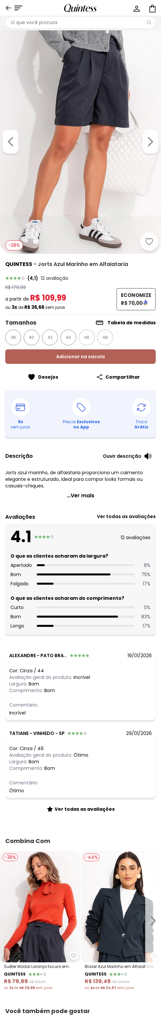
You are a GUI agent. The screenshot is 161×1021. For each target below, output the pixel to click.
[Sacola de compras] (152, 8)
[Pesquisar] (149, 22)
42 (50, 337)
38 (13, 337)
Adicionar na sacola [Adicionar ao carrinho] (80, 356)
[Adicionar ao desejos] (149, 241)
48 (105, 337)
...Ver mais (80, 495)
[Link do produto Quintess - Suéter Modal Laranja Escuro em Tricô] (40, 921)
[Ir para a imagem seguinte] (150, 142)
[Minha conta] (136, 8)
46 (86, 337)
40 (31, 337)
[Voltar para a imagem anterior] (10, 142)
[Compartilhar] (118, 377)
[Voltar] (8, 8)
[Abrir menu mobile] (18, 8)
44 (68, 337)
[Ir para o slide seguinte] (153, 921)
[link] (80, 278)
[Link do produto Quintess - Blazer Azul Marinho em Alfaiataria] (121, 921)
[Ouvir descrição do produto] (127, 456)
